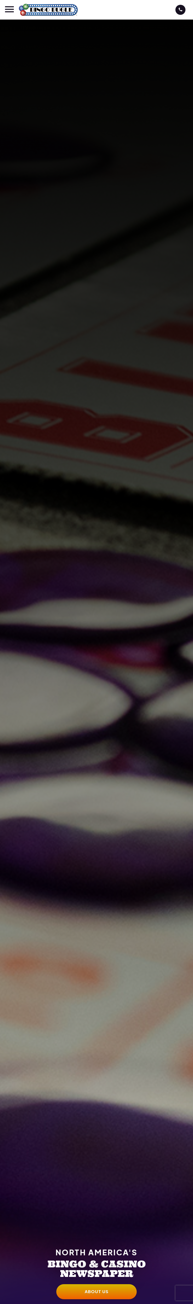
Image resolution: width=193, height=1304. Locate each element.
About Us (97, 1291)
